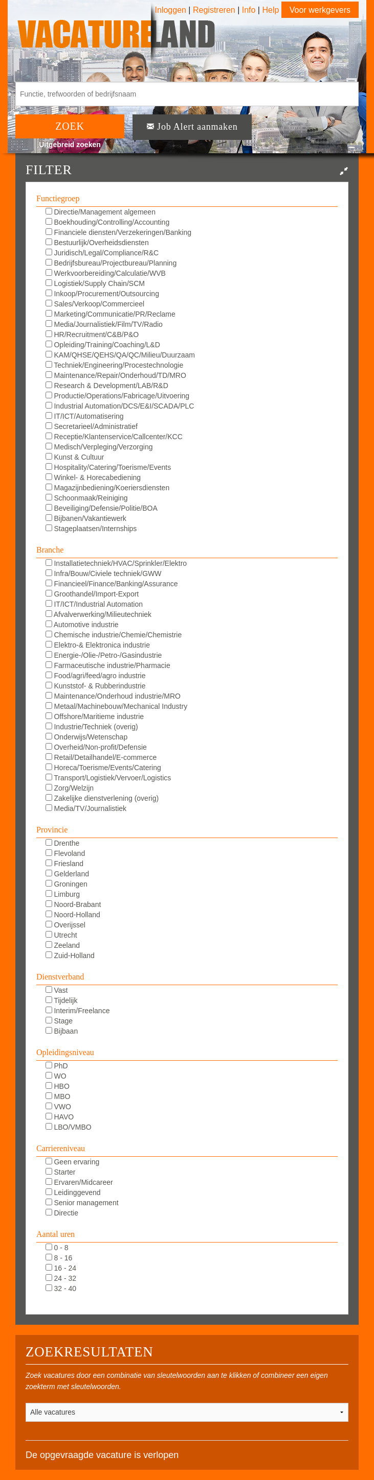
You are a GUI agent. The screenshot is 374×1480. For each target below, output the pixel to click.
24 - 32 (61, 1278)
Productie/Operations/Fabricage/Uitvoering (117, 396)
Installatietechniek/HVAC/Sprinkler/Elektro (116, 563)
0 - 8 (57, 1248)
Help (270, 10)
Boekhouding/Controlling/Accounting (108, 222)
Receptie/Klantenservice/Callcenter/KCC (114, 437)
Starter (61, 1172)
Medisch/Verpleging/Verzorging (99, 447)
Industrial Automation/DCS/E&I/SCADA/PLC (120, 406)
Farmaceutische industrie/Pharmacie (108, 665)
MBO (58, 1096)
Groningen (66, 884)
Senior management (82, 1203)
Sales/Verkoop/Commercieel (95, 304)
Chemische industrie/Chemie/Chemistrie (114, 635)
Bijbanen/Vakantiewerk (86, 518)
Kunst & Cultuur (75, 457)
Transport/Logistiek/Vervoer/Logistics (108, 778)
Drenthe (63, 843)
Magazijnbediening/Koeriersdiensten (108, 488)
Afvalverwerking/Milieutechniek (99, 614)
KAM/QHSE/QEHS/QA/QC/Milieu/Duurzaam (120, 355)
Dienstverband (60, 976)
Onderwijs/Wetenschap (87, 737)
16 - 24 (61, 1268)
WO (56, 1076)
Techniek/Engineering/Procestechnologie (115, 365)
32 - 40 (61, 1288)
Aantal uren (55, 1234)
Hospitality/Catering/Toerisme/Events (108, 467)
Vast (57, 990)
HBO (58, 1086)
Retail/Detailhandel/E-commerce (101, 757)
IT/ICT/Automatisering (85, 416)
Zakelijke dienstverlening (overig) (102, 798)
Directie (62, 1213)
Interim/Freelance (78, 1011)
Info (249, 10)
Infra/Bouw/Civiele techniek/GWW (104, 573)
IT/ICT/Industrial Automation (94, 604)
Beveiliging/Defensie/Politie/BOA (102, 508)
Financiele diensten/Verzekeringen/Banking (118, 232)
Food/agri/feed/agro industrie (96, 676)
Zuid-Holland (70, 955)
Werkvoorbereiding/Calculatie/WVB (106, 273)
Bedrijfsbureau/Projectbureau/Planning (111, 263)
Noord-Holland (73, 915)
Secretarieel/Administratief (92, 426)
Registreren (215, 10)
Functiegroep (57, 198)
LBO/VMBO (69, 1127)
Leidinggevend (73, 1192)
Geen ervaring (73, 1162)
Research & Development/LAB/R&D (107, 385)
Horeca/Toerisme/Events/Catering (103, 767)
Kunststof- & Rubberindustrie (96, 686)
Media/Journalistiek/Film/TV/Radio (104, 324)
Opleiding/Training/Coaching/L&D (103, 345)
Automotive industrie (82, 624)
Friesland (64, 864)
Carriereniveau (60, 1148)
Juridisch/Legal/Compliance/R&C (102, 253)
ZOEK (69, 126)
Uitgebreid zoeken (70, 144)
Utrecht (61, 935)
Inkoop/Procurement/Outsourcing (102, 294)
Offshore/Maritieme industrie (95, 716)
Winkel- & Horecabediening (93, 477)
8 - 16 (59, 1258)
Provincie (52, 829)
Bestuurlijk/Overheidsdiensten (97, 242)
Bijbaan (62, 1031)
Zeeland (63, 945)
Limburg (63, 894)
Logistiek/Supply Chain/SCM (95, 283)
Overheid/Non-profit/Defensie (96, 747)
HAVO (60, 1117)
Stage (59, 1021)
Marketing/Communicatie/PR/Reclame (110, 314)
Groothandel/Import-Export (92, 594)
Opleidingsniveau (65, 1052)
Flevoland (65, 853)
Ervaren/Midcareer (79, 1182)
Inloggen (170, 10)
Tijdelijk (62, 1000)
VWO (58, 1107)
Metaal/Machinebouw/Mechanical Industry (117, 706)
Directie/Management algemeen (101, 212)
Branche (49, 549)
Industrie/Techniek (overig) (92, 727)
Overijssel (65, 925)
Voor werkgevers (320, 10)
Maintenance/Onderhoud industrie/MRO (113, 696)
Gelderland (67, 874)
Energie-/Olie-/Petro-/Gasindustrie (104, 655)
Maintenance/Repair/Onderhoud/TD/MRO (116, 375)
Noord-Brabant (73, 904)
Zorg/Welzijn (70, 788)
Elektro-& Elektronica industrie (98, 645)
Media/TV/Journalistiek (86, 808)
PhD (57, 1066)
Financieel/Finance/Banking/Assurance (112, 584)
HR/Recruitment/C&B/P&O (92, 334)
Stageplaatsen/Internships (91, 528)
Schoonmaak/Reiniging (87, 498)
